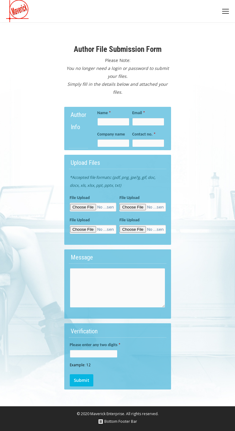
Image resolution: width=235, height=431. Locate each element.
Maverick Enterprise (107, 413)
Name (104, 112)
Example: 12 (80, 364)
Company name (111, 134)
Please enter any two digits (95, 344)
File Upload (80, 197)
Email (138, 112)
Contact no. (144, 134)
